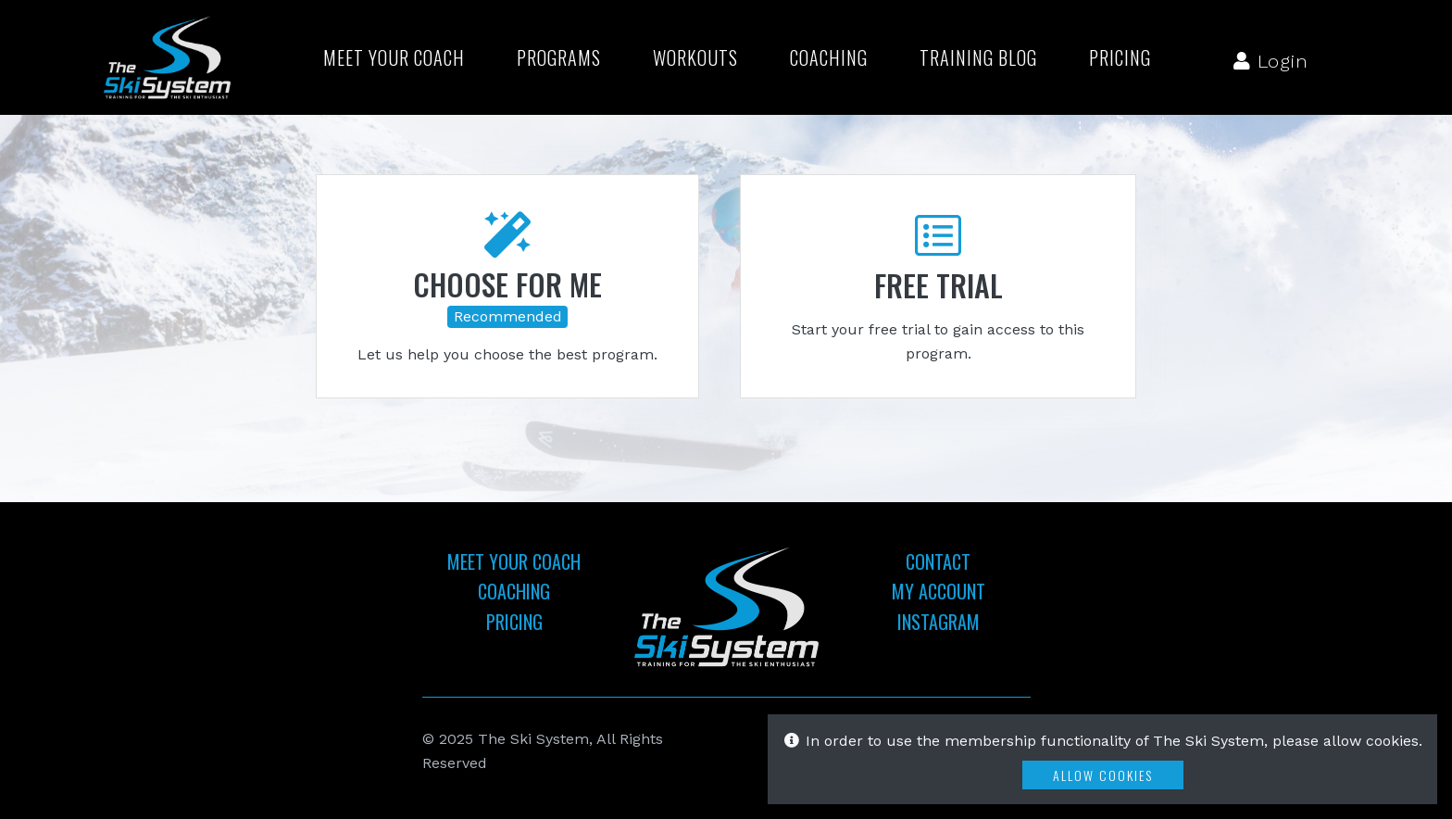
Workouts (695, 57)
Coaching (829, 57)
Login (1270, 61)
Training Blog (978, 57)
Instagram (938, 622)
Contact (938, 561)
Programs (559, 57)
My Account (938, 591)
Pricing (1120, 57)
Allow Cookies (1103, 775)
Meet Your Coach (394, 57)
